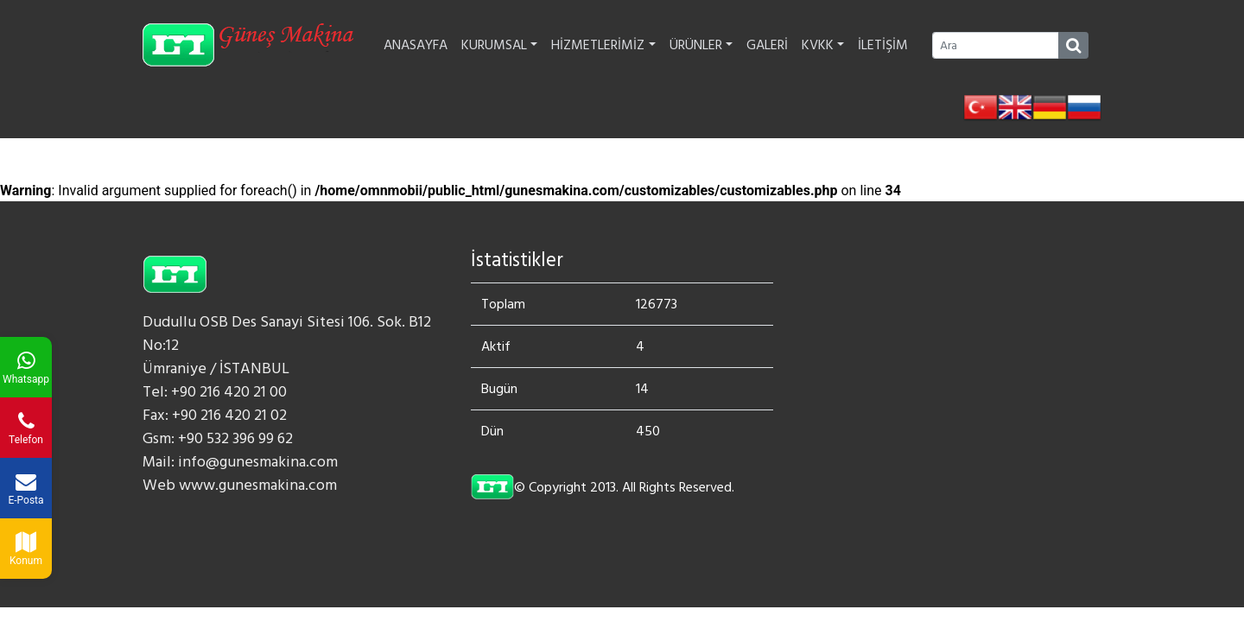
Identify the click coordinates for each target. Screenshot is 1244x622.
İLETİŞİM (883, 45)
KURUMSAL (499, 45)
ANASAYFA (415, 45)
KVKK (823, 45)
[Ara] (995, 45)
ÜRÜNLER (701, 45)
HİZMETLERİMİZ (603, 45)
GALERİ (767, 45)
